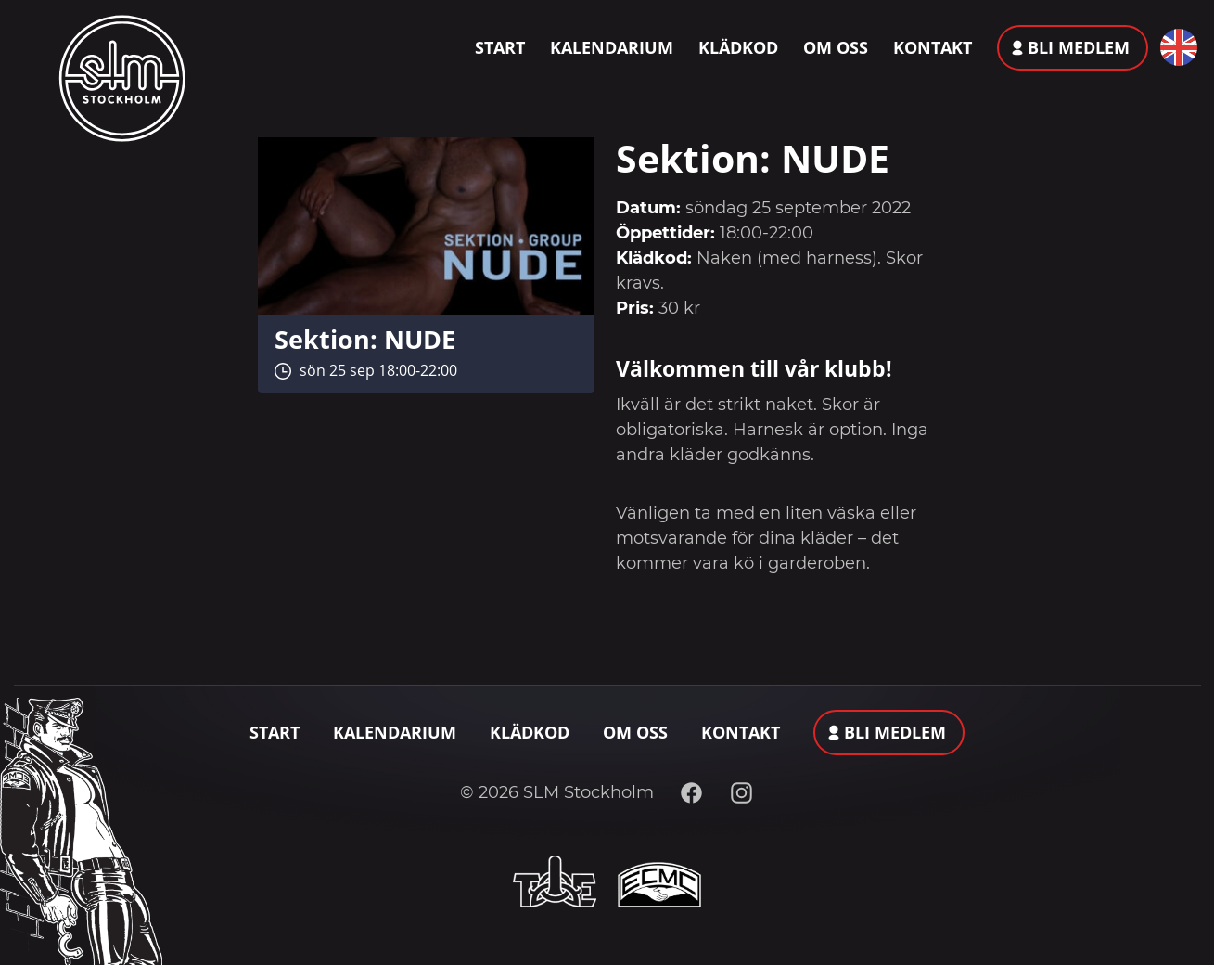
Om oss (835, 47)
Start (500, 47)
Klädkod (738, 47)
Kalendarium (611, 47)
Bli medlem (1079, 47)
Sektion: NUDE (365, 339)
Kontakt (932, 47)
